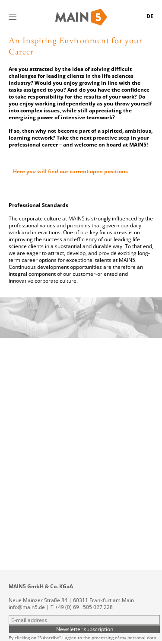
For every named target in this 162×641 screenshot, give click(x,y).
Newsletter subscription (84, 628)
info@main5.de (27, 607)
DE (149, 16)
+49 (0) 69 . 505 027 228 (84, 607)
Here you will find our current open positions (70, 171)
